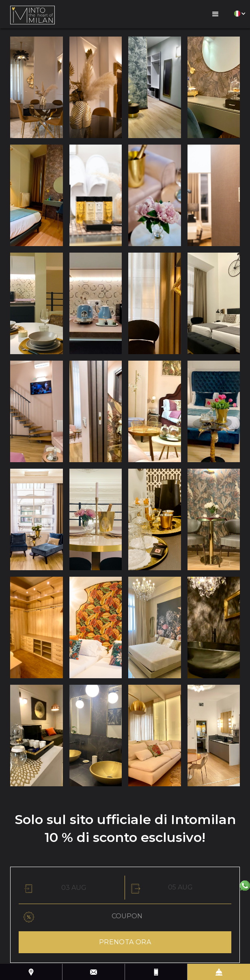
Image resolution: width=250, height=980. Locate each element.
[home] (32, 14)
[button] (215, 14)
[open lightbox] (36, 87)
